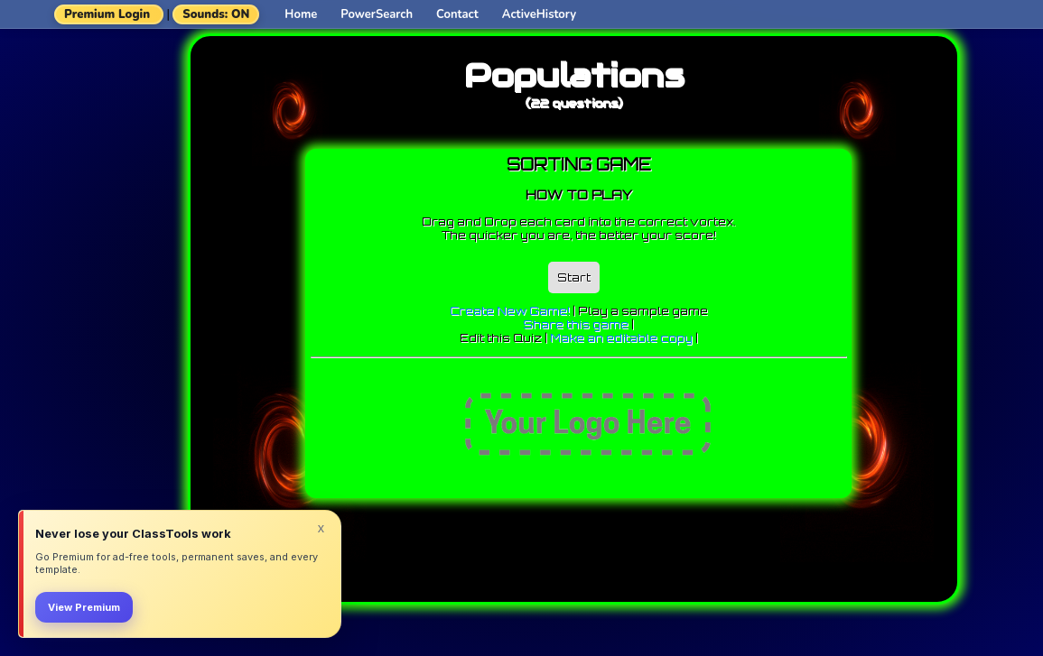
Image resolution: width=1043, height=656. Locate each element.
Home (300, 14)
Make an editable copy (621, 338)
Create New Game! (510, 311)
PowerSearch (376, 14)
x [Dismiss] (321, 528)
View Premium (84, 607)
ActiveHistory (539, 14)
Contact (457, 14)
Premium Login (107, 14)
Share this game (576, 324)
